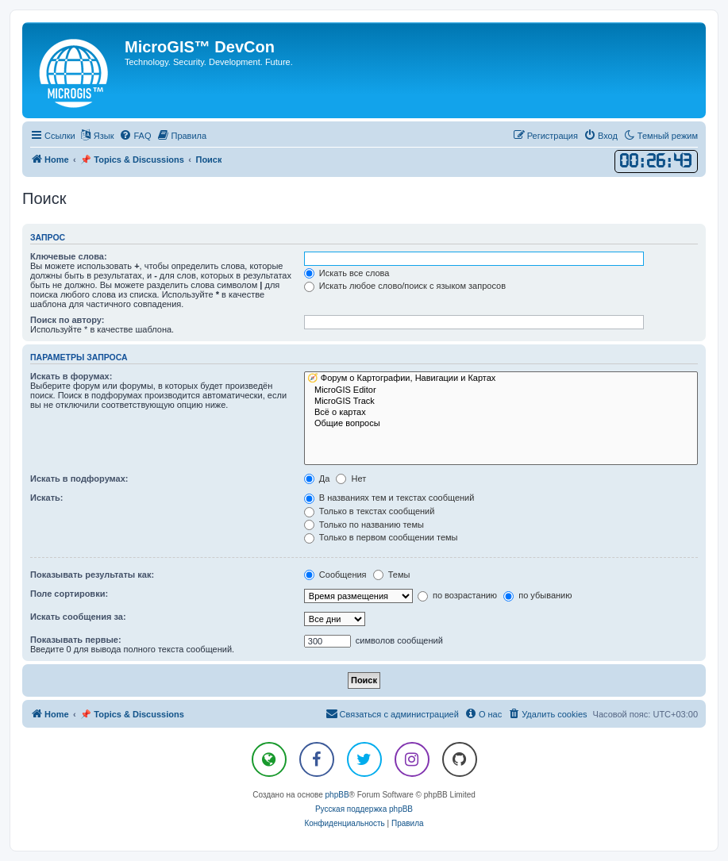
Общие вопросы (501, 423)
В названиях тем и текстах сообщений (389, 497)
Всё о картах (501, 412)
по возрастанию (457, 595)
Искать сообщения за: (78, 616)
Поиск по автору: (67, 320)
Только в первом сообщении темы (381, 537)
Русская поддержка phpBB (364, 809)
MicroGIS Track (501, 401)
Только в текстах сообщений (369, 511)
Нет (351, 478)
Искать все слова (347, 273)
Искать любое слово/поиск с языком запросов (405, 285)
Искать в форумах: (71, 376)
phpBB (337, 794)
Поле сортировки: (69, 593)
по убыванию (537, 595)
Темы (391, 574)
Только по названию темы (364, 524)
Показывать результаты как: (92, 574)
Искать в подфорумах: (79, 478)
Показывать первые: (75, 639)
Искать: (46, 497)
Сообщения (335, 574)
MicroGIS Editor (501, 390)
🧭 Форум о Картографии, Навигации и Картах (501, 378)
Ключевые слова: (68, 256)
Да (317, 478)
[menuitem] (135, 135)
